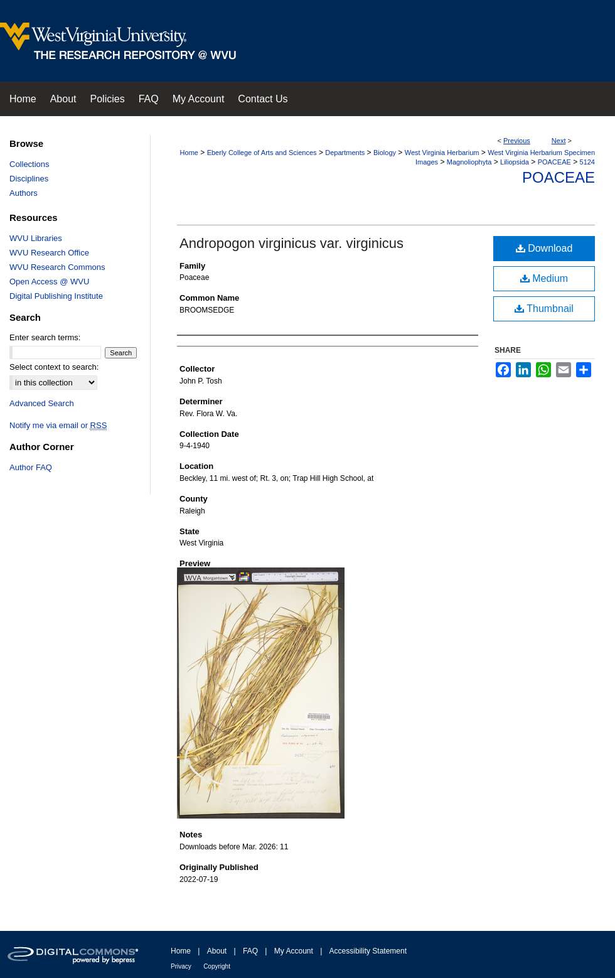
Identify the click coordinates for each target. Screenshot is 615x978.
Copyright (216, 966)
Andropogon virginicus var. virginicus (291, 243)
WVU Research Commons (57, 267)
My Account (293, 951)
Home (189, 152)
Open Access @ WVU (49, 281)
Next (559, 140)
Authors (23, 193)
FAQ (250, 951)
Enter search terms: (44, 337)
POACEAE (554, 162)
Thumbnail (544, 308)
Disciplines (28, 178)
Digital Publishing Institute (56, 296)
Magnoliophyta (469, 162)
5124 (587, 162)
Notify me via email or (58, 425)
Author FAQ (30, 467)
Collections (29, 164)
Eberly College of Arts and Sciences (262, 152)
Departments (345, 152)
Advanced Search (41, 403)
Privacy (181, 966)
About (217, 951)
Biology (384, 152)
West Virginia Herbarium (442, 152)
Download (544, 248)
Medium (544, 278)
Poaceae (558, 177)
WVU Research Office (49, 252)
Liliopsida (514, 162)
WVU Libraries (35, 238)
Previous (516, 140)
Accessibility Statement (368, 951)
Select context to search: (54, 367)
